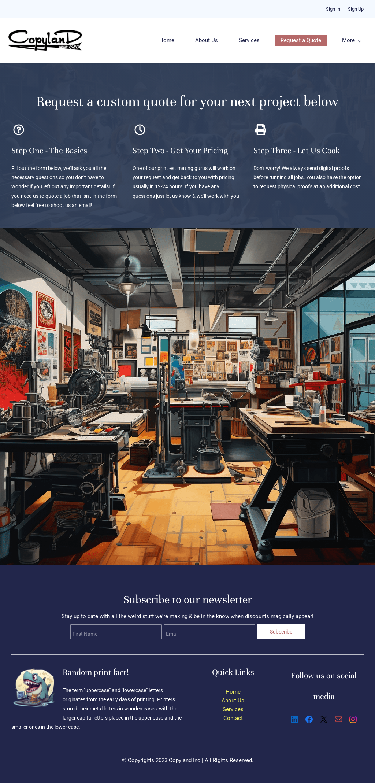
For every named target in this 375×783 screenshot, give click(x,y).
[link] (34, 668)
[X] (323, 719)
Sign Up (356, 9)
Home (233, 691)
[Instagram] (353, 719)
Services (233, 709)
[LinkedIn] (294, 719)
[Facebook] (309, 719)
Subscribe (281, 632)
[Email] (338, 719)
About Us (233, 700)
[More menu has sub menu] (354, 40)
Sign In (333, 9)
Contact (233, 718)
